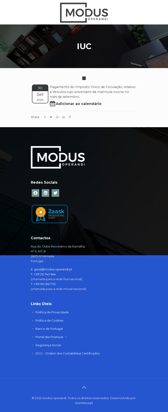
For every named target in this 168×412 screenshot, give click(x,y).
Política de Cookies (49, 320)
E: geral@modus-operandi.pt (51, 269)
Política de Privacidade (52, 312)
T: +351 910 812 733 (43, 284)
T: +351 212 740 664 (43, 274)
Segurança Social (48, 345)
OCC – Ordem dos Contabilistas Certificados (67, 353)
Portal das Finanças (49, 337)
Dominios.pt (84, 403)
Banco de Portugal (49, 328)
